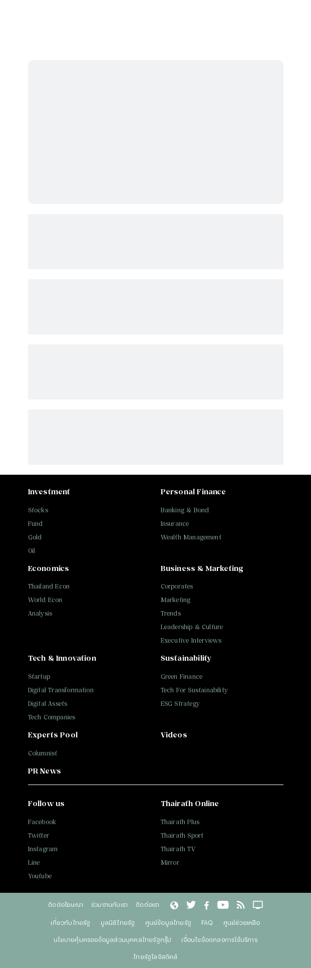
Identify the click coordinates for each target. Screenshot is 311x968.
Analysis (40, 613)
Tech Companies (52, 717)
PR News (44, 770)
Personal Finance (193, 491)
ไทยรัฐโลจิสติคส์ (155, 956)
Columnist (43, 753)
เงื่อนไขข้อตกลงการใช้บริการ (219, 939)
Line (34, 862)
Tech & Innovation (62, 658)
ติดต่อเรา (147, 904)
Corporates (177, 586)
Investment (49, 491)
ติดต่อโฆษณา (65, 904)
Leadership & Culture (192, 627)
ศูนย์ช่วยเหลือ (241, 922)
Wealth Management (191, 537)
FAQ (207, 922)
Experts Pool (53, 734)
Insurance (175, 523)
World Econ (45, 600)
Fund (35, 523)
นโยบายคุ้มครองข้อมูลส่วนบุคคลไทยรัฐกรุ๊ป (112, 939)
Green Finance (182, 676)
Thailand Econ (49, 586)
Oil (32, 550)
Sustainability (186, 658)
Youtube (40, 876)
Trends (171, 613)
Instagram (43, 849)
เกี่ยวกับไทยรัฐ (70, 922)
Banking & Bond (185, 510)
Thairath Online (190, 803)
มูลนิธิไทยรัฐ (118, 922)
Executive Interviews (191, 640)
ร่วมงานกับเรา (109, 904)
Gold (35, 537)
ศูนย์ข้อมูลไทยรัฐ (168, 922)
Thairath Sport (182, 835)
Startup (39, 676)
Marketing (176, 600)
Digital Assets (48, 703)
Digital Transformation (61, 690)
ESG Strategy (180, 703)
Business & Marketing (202, 568)
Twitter (38, 835)
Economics (49, 568)
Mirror (170, 862)
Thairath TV (178, 849)
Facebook (42, 822)
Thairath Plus (180, 822)
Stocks (38, 510)
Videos (174, 734)
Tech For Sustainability (194, 690)
